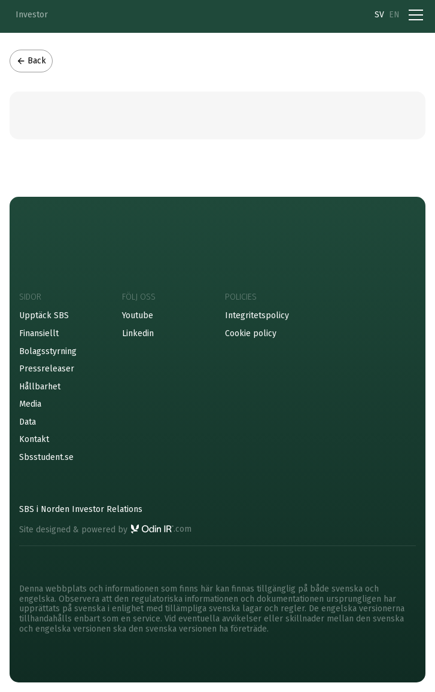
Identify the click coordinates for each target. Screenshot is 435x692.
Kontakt (34, 439)
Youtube (137, 315)
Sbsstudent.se (46, 457)
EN (394, 15)
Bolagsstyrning (48, 351)
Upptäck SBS (44, 315)
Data (27, 422)
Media (30, 404)
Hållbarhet (39, 387)
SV (379, 15)
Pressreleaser (46, 369)
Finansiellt (39, 333)
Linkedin (138, 333)
